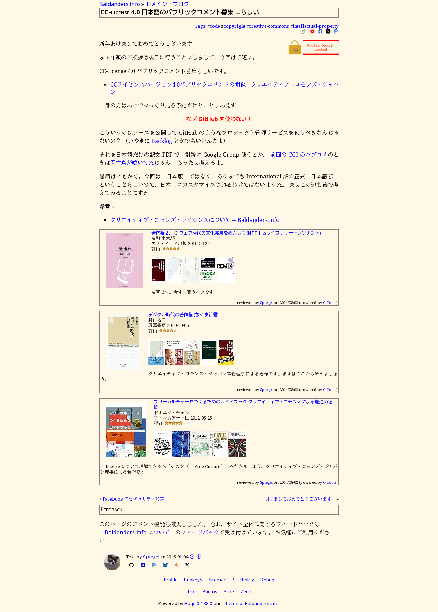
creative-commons (269, 26)
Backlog (161, 141)
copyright (234, 26)
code (215, 26)
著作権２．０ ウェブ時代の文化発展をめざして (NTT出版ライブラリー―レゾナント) (236, 233)
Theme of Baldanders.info (251, 603)
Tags (200, 26)
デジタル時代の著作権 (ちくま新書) (183, 314)
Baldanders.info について (137, 532)
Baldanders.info (119, 4)
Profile (171, 579)
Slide (229, 591)
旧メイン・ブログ (167, 4)
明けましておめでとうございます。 (300, 499)
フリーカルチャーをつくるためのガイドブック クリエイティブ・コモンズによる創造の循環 (243, 404)
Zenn (246, 591)
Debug (267, 579)
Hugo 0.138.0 (198, 603)
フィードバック (200, 532)
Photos (210, 591)
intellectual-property (316, 26)
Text (191, 591)
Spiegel (266, 302)
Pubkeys (193, 579)
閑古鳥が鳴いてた (132, 163)
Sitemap (218, 579)
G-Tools (329, 302)
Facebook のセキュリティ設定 (133, 499)
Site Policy (243, 579)
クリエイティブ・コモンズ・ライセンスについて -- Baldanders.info (194, 220)
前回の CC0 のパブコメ (299, 154)
